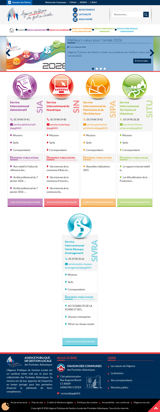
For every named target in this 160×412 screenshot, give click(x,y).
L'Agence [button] (21, 30)
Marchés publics (119, 387)
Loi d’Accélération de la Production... (133, 179)
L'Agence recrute (142, 402)
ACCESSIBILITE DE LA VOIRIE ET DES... (78, 307)
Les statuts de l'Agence (123, 366)
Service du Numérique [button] (59, 30)
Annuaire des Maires (19, 2)
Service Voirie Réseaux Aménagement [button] (127, 30)
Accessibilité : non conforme (115, 402)
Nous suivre (82, 19)
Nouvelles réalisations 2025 (96, 168)
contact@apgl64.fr (70, 393)
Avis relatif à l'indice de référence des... (24, 168)
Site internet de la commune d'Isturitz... (58, 179)
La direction (117, 373)
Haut (154, 405)
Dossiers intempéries (79, 316)
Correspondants (21, 150)
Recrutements (84, 9)
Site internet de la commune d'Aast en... (58, 168)
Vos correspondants (121, 380)
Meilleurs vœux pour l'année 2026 (94, 40)
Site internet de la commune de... (57, 190)
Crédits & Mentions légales (60, 402)
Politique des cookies (87, 402)
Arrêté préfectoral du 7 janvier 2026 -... (24, 179)
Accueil (12, 30)
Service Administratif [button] (37, 30)
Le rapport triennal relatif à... (135, 168)
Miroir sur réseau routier (81, 324)
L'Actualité (82, 14)
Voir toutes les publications (25, 202)
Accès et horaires (19, 402)
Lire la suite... (142, 61)
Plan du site (37, 402)
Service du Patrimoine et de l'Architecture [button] (81, 30)
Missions (17, 135)
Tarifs (16, 142)
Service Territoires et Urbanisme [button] (104, 30)
